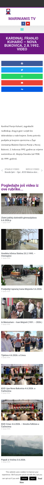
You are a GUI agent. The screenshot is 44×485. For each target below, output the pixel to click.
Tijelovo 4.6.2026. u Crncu (13, 355)
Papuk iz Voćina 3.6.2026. (13, 460)
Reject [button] (33, 478)
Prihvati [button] (24, 478)
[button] (22, 29)
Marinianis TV (22, 18)
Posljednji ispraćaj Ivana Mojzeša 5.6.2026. (21, 289)
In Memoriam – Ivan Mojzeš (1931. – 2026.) (21, 322)
